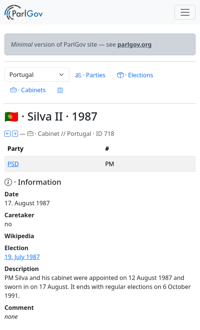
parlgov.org (134, 44)
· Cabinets (28, 90)
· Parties (90, 75)
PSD (13, 164)
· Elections (135, 75)
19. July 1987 (22, 257)
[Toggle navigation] (185, 12)
